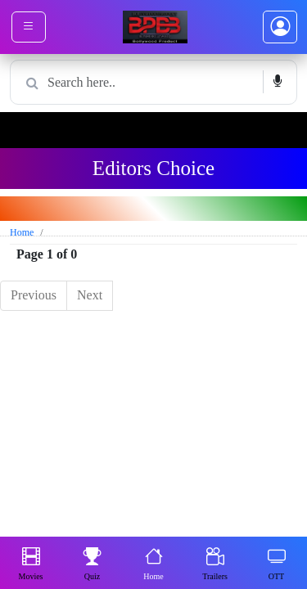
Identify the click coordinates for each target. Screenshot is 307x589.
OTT (277, 562)
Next (89, 295)
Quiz (93, 562)
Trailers (215, 562)
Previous (33, 295)
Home (153, 562)
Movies (31, 562)
